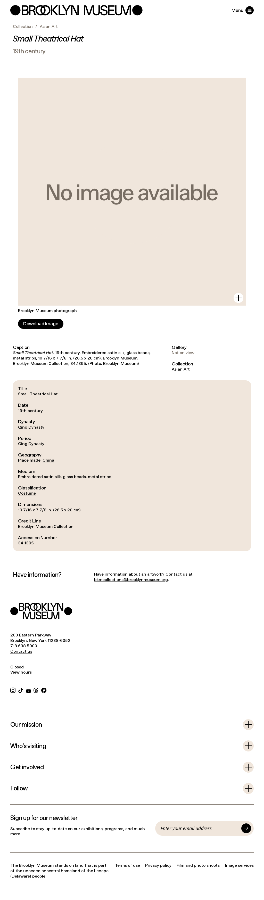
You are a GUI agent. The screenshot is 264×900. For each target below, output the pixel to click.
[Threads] (36, 689)
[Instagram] (12, 689)
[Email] (199, 828)
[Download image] (40, 324)
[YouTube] (28, 689)
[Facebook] (43, 689)
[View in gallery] (238, 298)
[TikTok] (20, 689)
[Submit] (246, 828)
